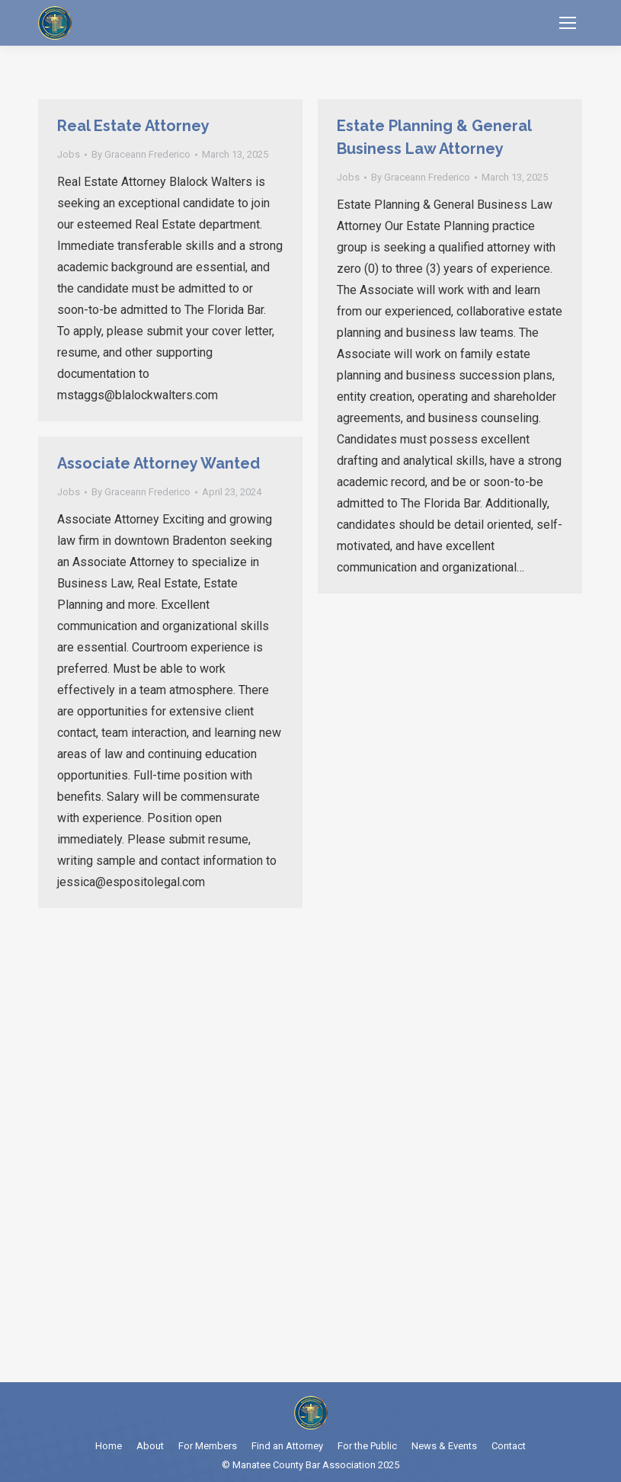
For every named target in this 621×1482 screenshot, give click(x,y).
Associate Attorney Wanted (158, 463)
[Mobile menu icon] (567, 23)
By (140, 154)
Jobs (68, 154)
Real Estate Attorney (133, 126)
